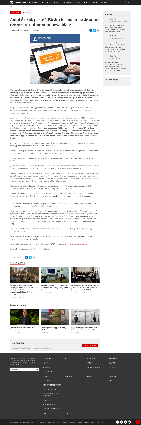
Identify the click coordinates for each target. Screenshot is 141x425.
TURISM (89, 363)
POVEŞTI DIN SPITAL (50, 389)
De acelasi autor (18, 305)
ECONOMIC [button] (55, 2)
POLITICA (45, 2)
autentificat (24, 348)
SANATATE (86, 2)
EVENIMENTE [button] (68, 2)
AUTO (67, 380)
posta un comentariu (44, 348)
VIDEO (67, 413)
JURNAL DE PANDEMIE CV (52, 409)
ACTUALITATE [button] (34, 2)
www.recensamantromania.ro (74, 244)
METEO (45, 363)
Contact (72, 421)
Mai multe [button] (33, 12)
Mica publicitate (63, 421)
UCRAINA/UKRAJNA (49, 404)
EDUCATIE (104, 2)
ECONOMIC (91, 358)
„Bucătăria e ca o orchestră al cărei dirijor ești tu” (22, 329)
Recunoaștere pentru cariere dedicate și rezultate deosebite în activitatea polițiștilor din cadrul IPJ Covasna (85, 287)
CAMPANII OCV (48, 380)
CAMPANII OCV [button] (35, 7)
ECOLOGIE (90, 380)
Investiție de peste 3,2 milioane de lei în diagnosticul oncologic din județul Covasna (54, 287)
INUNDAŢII (46, 400)
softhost (30, 421)
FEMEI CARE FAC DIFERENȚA (52, 385)
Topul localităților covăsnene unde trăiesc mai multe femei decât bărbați (85, 329)
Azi (105, 82)
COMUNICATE (47, 371)
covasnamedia (18, 2)
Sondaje (78, 421)
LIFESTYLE (112, 380)
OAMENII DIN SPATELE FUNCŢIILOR (50, 394)
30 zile (115, 82)
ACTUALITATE (17, 263)
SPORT (78, 2)
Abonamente (44, 421)
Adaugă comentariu (90, 345)
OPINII (45, 413)
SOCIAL (95, 2)
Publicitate (53, 421)
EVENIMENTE (113, 358)
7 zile (109, 82)
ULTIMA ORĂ (47, 367)
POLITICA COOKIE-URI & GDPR (91, 421)
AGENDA (112, 367)
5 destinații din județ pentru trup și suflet (53, 329)
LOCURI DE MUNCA (93, 367)
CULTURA (112, 363)
